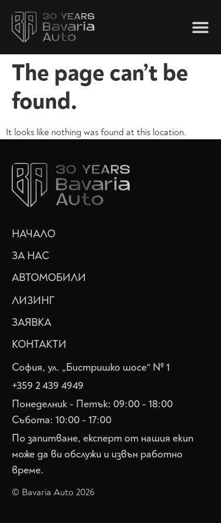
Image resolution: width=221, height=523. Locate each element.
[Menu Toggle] (200, 27)
